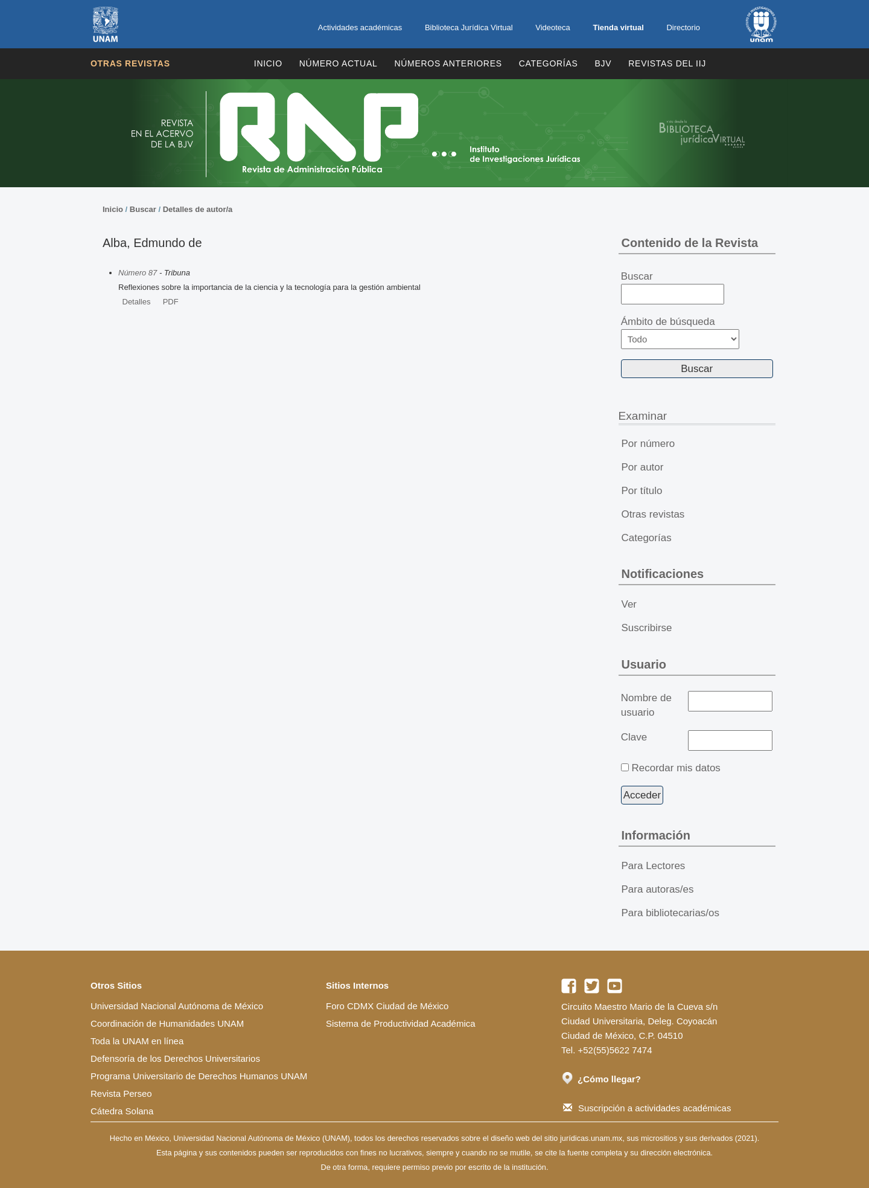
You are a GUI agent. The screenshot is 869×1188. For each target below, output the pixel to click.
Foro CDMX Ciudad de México (387, 1006)
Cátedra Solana (122, 1111)
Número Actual (338, 63)
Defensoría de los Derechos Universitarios (175, 1058)
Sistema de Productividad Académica (401, 1023)
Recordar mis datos (675, 768)
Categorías (548, 63)
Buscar (143, 209)
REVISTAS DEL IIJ (667, 63)
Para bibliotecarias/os (671, 913)
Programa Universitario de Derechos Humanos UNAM (199, 1076)
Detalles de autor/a (198, 209)
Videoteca (552, 27)
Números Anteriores (447, 63)
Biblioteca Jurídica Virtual (469, 27)
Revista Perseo (121, 1093)
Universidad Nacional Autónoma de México (177, 1006)
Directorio (683, 27)
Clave (634, 737)
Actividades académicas (360, 27)
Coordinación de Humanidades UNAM (167, 1023)
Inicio (268, 63)
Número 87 (137, 272)
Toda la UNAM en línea (137, 1041)
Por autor (643, 467)
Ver (629, 604)
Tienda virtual (618, 27)
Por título (642, 490)
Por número (648, 443)
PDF (171, 301)
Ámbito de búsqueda (680, 332)
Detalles (137, 301)
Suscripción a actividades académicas (647, 1108)
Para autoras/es (658, 889)
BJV (603, 63)
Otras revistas (130, 63)
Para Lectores (654, 866)
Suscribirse (647, 628)
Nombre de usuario (646, 705)
